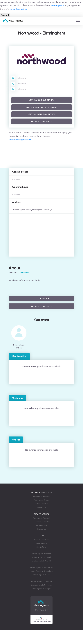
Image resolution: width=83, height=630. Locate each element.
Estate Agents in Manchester (41, 567)
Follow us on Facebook (41, 496)
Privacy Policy (41, 543)
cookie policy (57, 5)
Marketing (17, 398)
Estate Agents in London (41, 554)
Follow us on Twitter (41, 500)
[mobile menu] (78, 20)
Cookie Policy (41, 547)
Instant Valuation (41, 504)
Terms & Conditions (41, 540)
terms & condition (18, 9)
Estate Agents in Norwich (41, 561)
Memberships (19, 356)
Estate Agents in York (41, 575)
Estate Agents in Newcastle (41, 585)
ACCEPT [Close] (5, 14)
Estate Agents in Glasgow (41, 589)
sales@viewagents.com (20, 139)
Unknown (21, 78)
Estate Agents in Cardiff (41, 557)
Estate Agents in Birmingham (41, 571)
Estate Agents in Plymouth (41, 581)
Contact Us (41, 507)
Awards (16, 439)
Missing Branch (41, 525)
